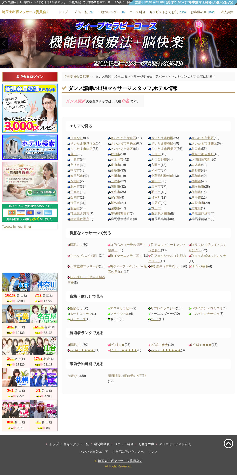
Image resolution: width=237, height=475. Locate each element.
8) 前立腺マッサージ (84, 266)
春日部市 (76, 176)
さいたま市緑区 (122, 148)
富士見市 (117, 159)
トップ (54, 444)
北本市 (75, 186)
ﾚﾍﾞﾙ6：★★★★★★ (166, 350)
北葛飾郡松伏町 (162, 176)
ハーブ (155, 319)
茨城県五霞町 (120, 213)
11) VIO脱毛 (199, 266)
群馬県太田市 (160, 213)
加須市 (196, 192)
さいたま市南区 (81, 148)
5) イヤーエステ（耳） (126, 255)
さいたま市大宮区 (123, 138)
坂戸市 (156, 186)
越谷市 (196, 170)
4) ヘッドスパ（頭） (84, 255)
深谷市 (115, 208)
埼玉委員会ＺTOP (76, 76)
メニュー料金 (123, 444)
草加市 (196, 176)
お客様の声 (146, 444)
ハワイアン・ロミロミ (207, 308)
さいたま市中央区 (123, 143)
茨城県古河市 (79, 213)
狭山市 (115, 165)
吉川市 (115, 176)
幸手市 (196, 197)
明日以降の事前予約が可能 (127, 375)
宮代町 (115, 197)
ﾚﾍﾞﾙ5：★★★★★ (123, 350)
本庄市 (156, 208)
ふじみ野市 (159, 159)
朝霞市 (75, 170)
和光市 (156, 170)
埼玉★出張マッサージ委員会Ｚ (120, 461)
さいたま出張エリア (94, 451)
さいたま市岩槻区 (164, 148)
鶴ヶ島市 (198, 186)
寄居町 (196, 208)
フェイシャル (119, 313)
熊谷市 (75, 208)
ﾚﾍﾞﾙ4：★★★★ (82, 350)
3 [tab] (124, 64)
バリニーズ (78, 319)
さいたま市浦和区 (204, 143)
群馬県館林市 (201, 213)
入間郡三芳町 (201, 159)
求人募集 (227, 12)
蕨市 (73, 154)
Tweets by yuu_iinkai (17, 226)
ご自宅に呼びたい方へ (128, 451)
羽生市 (156, 192)
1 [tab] (112, 64)
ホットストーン (81, 313)
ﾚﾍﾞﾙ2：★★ (159, 344)
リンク (153, 451)
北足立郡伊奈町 (203, 154)
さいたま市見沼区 (83, 143)
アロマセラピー (121, 308)
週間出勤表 (102, 444)
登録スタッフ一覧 (76, 444)
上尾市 (156, 154)
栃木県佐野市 (79, 219)
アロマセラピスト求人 (175, 444)
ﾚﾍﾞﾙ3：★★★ (201, 344)
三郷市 (115, 181)
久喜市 (115, 192)
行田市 (75, 203)
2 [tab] (118, 64)
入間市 (156, 165)
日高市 (75, 192)
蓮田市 (156, 181)
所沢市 (75, 165)
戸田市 (115, 154)
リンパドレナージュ (205, 313)
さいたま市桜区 (162, 143)
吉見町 (156, 203)
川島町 (115, 203)
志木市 (196, 165)
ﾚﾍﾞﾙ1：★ (117, 344)
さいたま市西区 (162, 138)
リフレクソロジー (163, 308)
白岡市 (75, 197)
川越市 (75, 159)
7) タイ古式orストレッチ (208, 255)
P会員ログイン (29, 77)
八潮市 (75, 181)
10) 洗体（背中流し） (166, 266)
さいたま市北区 (203, 138)
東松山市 (198, 203)
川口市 (196, 148)
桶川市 (196, 181)
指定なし (76, 138)
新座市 (115, 170)
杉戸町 (156, 197)
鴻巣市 (115, 186)
